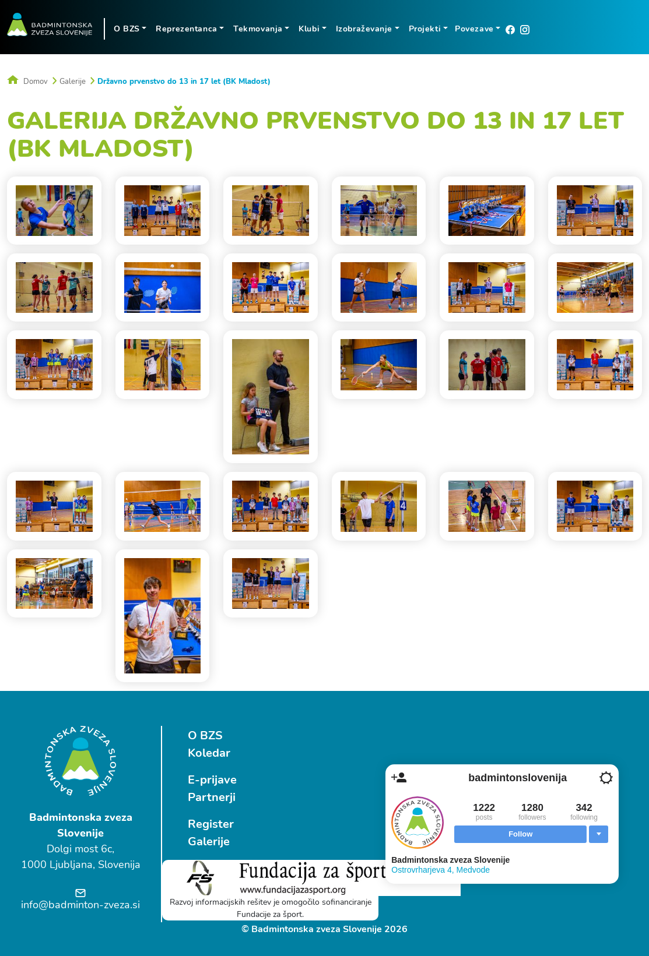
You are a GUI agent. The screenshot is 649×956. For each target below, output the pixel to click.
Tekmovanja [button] (258, 28)
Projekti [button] (425, 28)
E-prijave (212, 780)
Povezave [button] (474, 28)
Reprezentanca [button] (186, 28)
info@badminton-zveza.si (80, 905)
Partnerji (212, 797)
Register (211, 824)
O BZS (205, 735)
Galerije (72, 81)
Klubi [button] (309, 28)
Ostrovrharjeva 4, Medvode (440, 869)
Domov (27, 81)
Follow (520, 834)
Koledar (209, 753)
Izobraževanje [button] (364, 28)
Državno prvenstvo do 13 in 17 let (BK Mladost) (184, 81)
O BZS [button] (127, 28)
